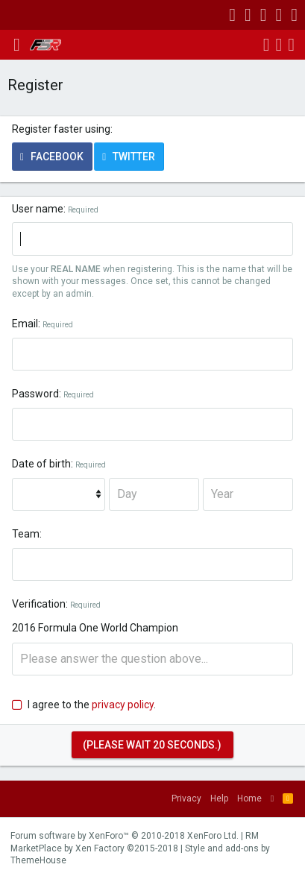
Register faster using (61, 129)
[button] (16, 45)
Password (35, 394)
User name (37, 209)
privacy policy (123, 705)
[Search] (291, 44)
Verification (39, 604)
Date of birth (41, 464)
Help (219, 798)
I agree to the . (84, 705)
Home (249, 798)
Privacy (186, 798)
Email (25, 324)
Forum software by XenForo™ (124, 836)
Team (26, 534)
